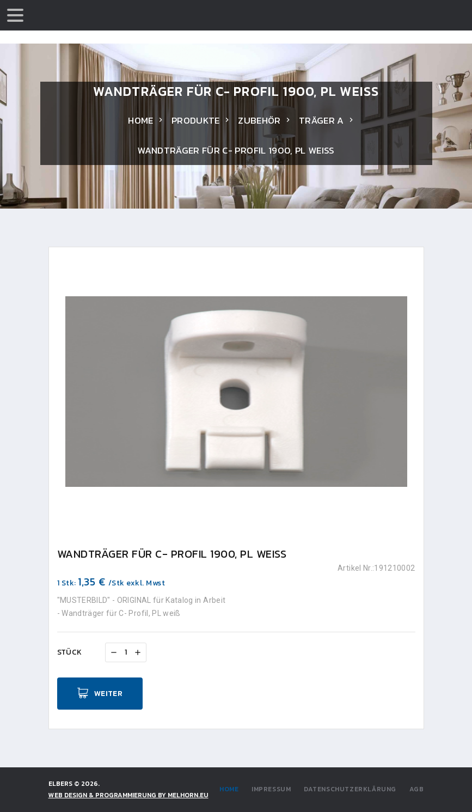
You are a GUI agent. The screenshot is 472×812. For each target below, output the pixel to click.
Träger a (321, 120)
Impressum (271, 789)
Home (140, 120)
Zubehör (259, 120)
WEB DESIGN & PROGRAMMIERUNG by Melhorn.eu (128, 795)
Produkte (195, 120)
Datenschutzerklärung (350, 789)
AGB (416, 789)
